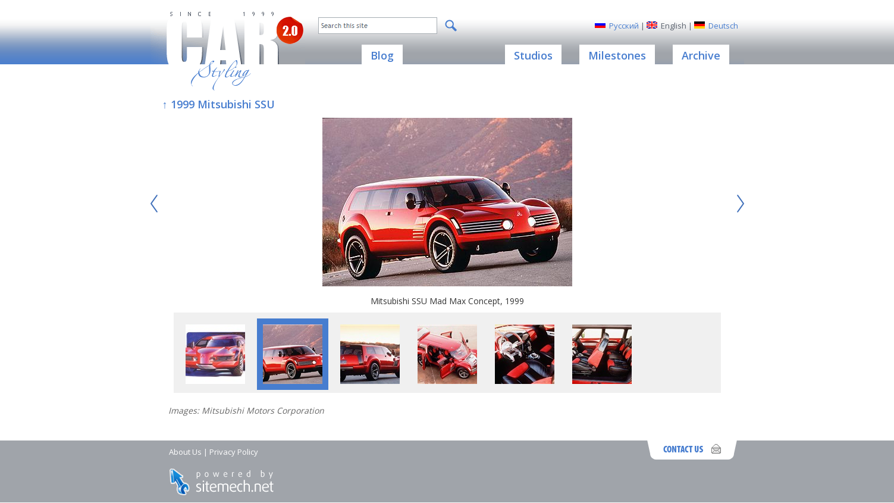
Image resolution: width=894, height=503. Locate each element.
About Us (185, 451)
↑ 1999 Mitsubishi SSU (218, 104)
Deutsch (723, 25)
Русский (624, 25)
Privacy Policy (233, 451)
